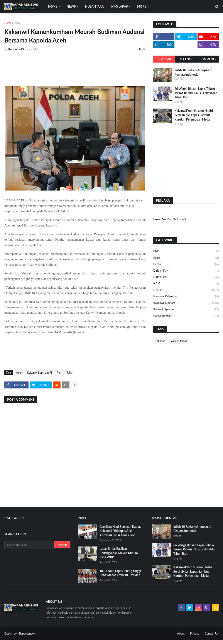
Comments (207, 59)
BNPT (186, 251)
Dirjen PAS (186, 277)
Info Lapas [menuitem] (119, 6)
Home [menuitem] (52, 6)
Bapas (186, 258)
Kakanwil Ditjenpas (186, 296)
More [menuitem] (141, 6)
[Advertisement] (83, 67)
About (181, 633)
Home (7, 22)
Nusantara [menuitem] (94, 6)
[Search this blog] (29, 544)
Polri (59, 372)
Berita (186, 264)
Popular (164, 59)
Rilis (69, 372)
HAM (186, 284)
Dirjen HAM (186, 271)
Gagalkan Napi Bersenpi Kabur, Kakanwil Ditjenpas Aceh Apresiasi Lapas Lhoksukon (120, 531)
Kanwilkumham (186, 316)
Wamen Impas (179, 340)
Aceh (17, 22)
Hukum (186, 290)
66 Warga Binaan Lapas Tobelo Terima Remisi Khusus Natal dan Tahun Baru (195, 93)
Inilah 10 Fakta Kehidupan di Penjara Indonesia (193, 72)
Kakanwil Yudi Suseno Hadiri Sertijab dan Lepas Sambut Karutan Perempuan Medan (193, 115)
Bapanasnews (27, 633)
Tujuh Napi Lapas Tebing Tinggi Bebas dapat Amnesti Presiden (120, 573)
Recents (186, 59)
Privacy (194, 633)
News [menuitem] (71, 6)
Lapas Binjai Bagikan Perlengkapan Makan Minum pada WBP (119, 553)
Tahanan (160, 340)
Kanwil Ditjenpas (186, 309)
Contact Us (212, 633)
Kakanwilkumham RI (39, 372)
